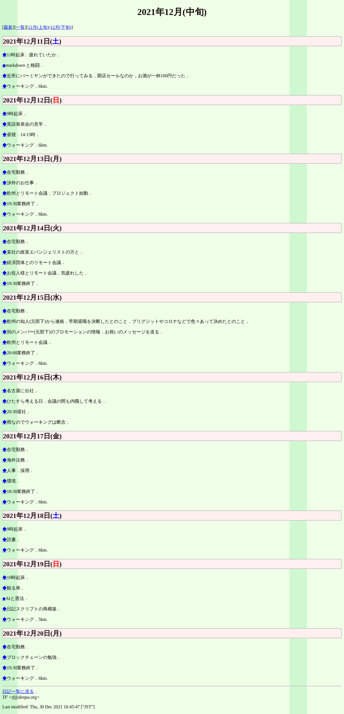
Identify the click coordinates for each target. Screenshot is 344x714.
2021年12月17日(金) (32, 436)
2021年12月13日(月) (32, 158)
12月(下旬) (61, 27)
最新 (8, 27)
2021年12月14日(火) (32, 228)
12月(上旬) (38, 27)
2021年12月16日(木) (32, 377)
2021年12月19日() (32, 564)
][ (26, 27)
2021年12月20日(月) (32, 633)
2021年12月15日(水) (32, 297)
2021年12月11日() (32, 41)
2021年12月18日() (32, 515)
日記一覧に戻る (18, 691)
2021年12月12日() (32, 100)
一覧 (20, 27)
